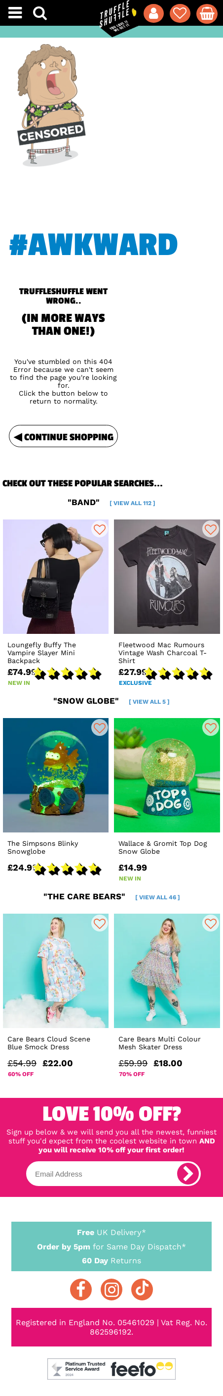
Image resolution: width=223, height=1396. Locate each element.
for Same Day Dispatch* (112, 1245)
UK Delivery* (112, 1232)
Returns (112, 1260)
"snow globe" (111, 701)
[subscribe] (188, 1174)
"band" (111, 502)
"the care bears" (111, 896)
